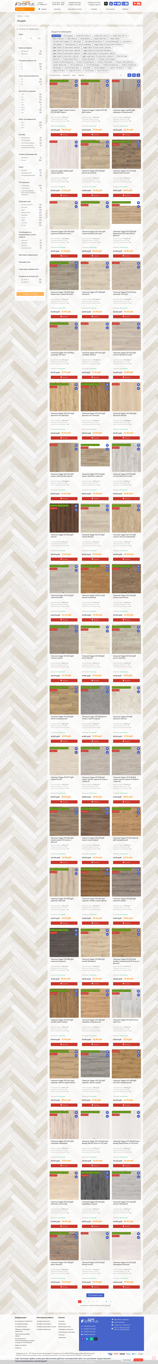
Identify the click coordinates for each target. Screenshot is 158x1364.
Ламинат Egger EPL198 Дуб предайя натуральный (93, 1021)
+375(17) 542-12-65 (74, 4)
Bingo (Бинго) (85, 38)
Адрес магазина (21, 1345)
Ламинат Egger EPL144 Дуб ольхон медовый (93, 596)
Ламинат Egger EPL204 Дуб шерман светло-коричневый (63, 1082)
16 (106, 1302)
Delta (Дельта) (70, 44)
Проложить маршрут (121, 1319)
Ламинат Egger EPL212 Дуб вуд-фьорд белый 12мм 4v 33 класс (95, 1142)
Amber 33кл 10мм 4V (83, 35)
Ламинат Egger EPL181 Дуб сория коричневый (93, 839)
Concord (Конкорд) (112, 41)
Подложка (62, 1337)
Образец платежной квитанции (22, 1330)
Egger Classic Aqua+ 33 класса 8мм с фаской (99, 53)
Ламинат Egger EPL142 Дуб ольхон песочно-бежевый (124, 536)
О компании (110, 9)
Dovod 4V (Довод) (85, 44)
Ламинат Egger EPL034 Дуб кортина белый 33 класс (93, 233)
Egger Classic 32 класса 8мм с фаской (66, 47)
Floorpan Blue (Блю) (88, 59)
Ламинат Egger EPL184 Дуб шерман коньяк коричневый (94, 900)
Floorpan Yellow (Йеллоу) (124, 62)
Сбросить (21, 290)
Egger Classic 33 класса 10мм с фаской (97, 47)
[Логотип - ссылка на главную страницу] (96, 1321)
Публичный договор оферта (22, 1335)
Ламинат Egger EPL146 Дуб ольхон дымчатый (124, 596)
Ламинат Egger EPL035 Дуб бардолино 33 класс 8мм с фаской (124, 234)
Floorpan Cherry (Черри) (107, 59)
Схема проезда (119, 1322)
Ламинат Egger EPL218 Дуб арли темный (62, 1263)
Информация (20, 1318)
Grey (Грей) (86, 68)
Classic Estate (115, 38)
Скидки (42, 9)
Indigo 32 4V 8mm (59, 70)
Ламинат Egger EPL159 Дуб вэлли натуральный (62, 718)
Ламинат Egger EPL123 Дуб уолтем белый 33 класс (124, 475)
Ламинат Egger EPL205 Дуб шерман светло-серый (93, 1082)
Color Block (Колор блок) (93, 41)
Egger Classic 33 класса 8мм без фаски (97, 50)
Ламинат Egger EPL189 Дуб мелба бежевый (93, 960)
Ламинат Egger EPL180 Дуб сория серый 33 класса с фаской (62, 840)
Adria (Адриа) (68, 35)
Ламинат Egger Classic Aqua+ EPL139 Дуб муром (63, 111)
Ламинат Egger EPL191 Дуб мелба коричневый (62, 1021)
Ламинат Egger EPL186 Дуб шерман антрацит (62, 960)
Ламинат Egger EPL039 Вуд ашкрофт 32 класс (124, 293)
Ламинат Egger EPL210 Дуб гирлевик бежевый (62, 1142)
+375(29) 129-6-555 (74, 2)
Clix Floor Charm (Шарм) (61, 41)
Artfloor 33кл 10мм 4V (101, 35)
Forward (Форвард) (93, 65)
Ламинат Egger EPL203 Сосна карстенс (125, 1021)
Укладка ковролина (44, 1329)
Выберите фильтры (30, 294)
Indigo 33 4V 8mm (75, 70)
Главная (20, 16)
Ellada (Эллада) (121, 56)
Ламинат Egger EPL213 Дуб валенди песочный (62, 1203)
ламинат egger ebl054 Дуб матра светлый (62, 172)
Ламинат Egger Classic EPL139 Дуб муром (94, 111)
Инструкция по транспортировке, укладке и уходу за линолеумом (24, 1340)
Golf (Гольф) (57, 68)
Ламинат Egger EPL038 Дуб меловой (93, 293)
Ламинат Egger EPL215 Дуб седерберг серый (93, 1203)
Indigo (129, 68)
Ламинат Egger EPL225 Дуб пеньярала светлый (124, 1263)
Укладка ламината (43, 1321)
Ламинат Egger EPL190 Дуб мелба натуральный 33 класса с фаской (126, 961)
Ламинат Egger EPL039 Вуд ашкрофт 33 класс (62, 354)
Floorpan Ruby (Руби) (105, 62)
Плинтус (61, 1335)
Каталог (61, 1318)
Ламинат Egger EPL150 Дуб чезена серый (62, 657)
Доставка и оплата (75, 9)
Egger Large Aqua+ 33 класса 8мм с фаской (97, 56)
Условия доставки (21, 1324)
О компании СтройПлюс (24, 1321)
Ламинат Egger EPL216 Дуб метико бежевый (124, 1203)
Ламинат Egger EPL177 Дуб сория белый (62, 778)
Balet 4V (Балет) (58, 38)
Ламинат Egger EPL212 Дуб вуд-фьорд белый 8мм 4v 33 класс (126, 1142)
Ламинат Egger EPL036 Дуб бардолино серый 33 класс (62, 293)
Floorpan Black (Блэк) (70, 59)
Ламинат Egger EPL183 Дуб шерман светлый (62, 900)
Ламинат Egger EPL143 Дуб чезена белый (62, 596)
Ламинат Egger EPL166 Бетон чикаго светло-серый (94, 718)
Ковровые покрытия (65, 1329)
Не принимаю (126, 1360)
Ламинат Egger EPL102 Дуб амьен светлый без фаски (62, 475)
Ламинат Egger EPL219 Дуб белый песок (93, 1263)
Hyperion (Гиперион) (116, 68)
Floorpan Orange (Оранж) (85, 62)
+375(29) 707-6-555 (94, 2)
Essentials (56, 59)
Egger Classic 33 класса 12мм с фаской (66, 50)
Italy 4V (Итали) (102, 70)
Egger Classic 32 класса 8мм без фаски (108, 44)
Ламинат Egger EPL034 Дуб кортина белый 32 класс (62, 233)
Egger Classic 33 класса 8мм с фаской (66, 53)
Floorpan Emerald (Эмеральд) (63, 62)
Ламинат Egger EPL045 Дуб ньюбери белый (93, 354)
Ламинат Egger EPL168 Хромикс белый (122, 718)
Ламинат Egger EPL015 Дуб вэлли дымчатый (93, 172)
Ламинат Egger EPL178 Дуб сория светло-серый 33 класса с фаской (126, 779)
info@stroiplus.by (89, 1334)
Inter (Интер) (89, 70)
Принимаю (138, 1360)
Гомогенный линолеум (66, 1332)
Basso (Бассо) (72, 38)
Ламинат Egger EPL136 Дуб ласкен (62, 536)
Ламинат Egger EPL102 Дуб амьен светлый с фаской (93, 475)
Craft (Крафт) (57, 44)
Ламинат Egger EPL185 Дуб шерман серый (124, 900)
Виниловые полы (64, 1326)
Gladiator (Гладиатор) (110, 65)
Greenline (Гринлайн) (71, 68)
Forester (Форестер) (60, 65)
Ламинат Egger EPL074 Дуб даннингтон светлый (62, 414)
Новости (125, 9)
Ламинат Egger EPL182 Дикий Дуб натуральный (125, 839)
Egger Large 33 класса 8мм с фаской (66, 56)
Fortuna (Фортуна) (76, 65)
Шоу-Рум (57, 9)
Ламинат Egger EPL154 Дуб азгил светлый (124, 657)
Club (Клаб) (77, 41)
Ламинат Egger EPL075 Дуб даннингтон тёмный (93, 414)
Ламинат (61, 1321)
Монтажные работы (45, 1318)
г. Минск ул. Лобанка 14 (122, 1325)
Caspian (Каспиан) (100, 38)
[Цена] (22, 38)
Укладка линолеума (44, 1324)
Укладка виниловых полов (46, 1326)
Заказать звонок (94, 4)
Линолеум (62, 1324)
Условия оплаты (21, 1326)
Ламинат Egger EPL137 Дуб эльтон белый (93, 536)
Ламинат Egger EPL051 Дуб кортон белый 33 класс (124, 354)
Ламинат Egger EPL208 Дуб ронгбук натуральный (124, 1082)
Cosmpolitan (126, 41)
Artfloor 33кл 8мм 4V (120, 35)
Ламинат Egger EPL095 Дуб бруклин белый (124, 414)
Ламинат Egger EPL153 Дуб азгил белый (93, 657)
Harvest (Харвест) (100, 68)
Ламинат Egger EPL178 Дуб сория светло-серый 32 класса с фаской (94, 779)
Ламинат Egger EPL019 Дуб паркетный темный (124, 172)
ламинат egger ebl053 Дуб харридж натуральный (124, 111)
